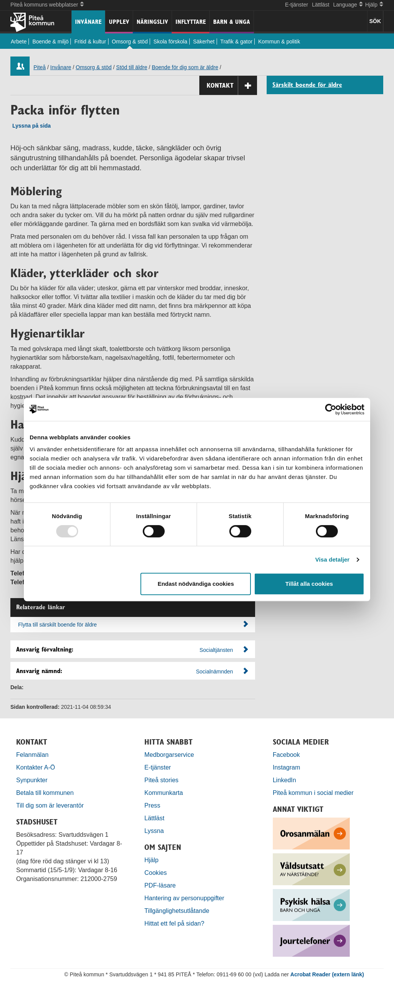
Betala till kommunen (44, 792)
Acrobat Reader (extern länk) (327, 974)
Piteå (39, 67)
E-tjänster (296, 5)
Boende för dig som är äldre (185, 67)
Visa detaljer (332, 559)
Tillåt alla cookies (309, 583)
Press (152, 805)
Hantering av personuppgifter (184, 897)
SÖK (375, 21)
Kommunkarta (163, 792)
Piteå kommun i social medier (313, 792)
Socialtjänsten (216, 650)
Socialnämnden (214, 671)
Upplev (119, 21)
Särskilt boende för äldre (307, 84)
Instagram (287, 767)
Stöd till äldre (131, 67)
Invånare (88, 21)
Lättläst (320, 5)
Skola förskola (170, 41)
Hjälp (151, 859)
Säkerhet (204, 41)
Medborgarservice (169, 754)
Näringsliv (152, 21)
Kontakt (232, 85)
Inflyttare (190, 21)
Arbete (19, 41)
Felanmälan (32, 754)
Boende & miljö (50, 41)
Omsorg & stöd (130, 41)
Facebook (286, 754)
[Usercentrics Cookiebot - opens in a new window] (330, 409)
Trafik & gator (236, 41)
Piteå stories (161, 779)
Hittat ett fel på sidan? (174, 923)
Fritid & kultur (90, 41)
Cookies (155, 872)
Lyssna (154, 830)
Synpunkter (31, 779)
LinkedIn (284, 779)
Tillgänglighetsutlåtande (176, 910)
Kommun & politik (279, 41)
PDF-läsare (159, 885)
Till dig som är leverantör (50, 805)
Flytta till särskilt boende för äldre (133, 624)
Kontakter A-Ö (35, 767)
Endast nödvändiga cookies (196, 583)
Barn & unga (231, 21)
